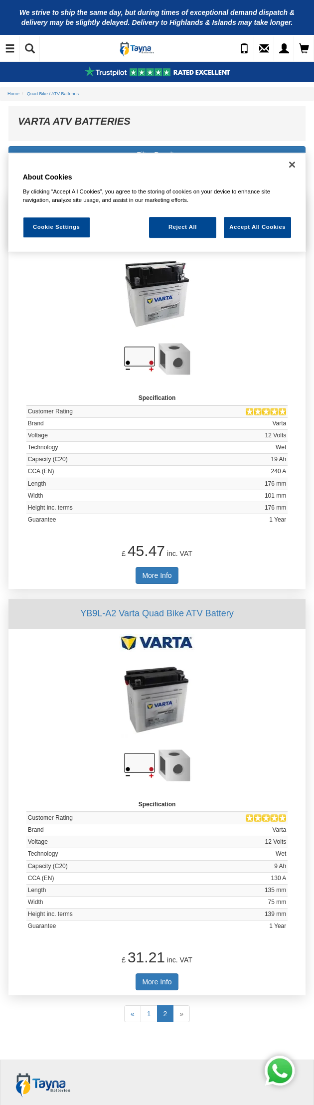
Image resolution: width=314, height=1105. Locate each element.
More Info (156, 575)
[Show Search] (30, 48)
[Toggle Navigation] (10, 48)
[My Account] (284, 48)
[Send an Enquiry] (264, 48)
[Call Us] (244, 48)
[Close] (292, 165)
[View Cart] (304, 48)
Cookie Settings (56, 227)
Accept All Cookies (257, 227)
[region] (157, 202)
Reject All (182, 227)
